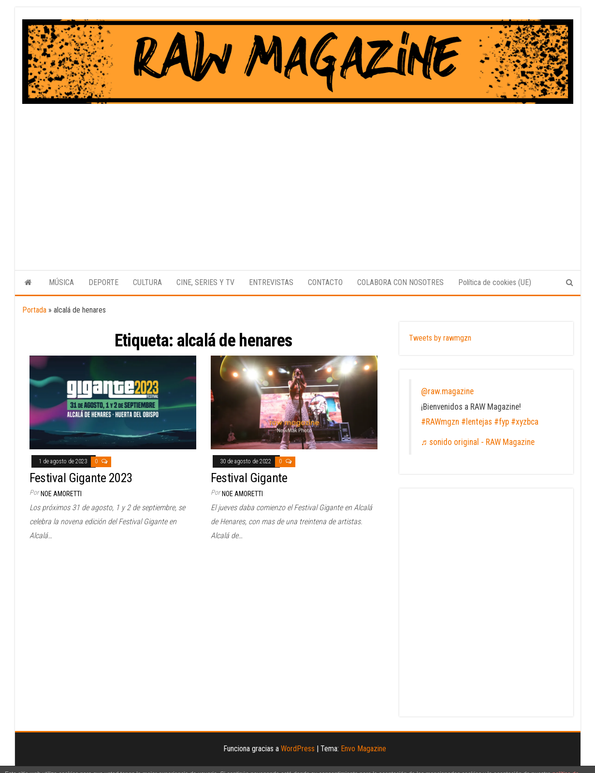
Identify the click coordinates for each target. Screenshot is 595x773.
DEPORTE (103, 282)
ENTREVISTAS (271, 282)
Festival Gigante (249, 478)
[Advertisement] (297, 176)
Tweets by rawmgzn (440, 338)
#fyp (501, 422)
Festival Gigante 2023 (81, 478)
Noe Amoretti (61, 494)
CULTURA (147, 282)
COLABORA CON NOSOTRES (400, 282)
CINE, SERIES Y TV (205, 282)
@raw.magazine (447, 391)
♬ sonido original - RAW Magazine (478, 442)
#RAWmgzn (440, 422)
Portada (34, 310)
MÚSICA (61, 282)
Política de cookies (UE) (494, 282)
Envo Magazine (363, 748)
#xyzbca (524, 422)
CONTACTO (325, 282)
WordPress (298, 748)
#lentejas (476, 422)
